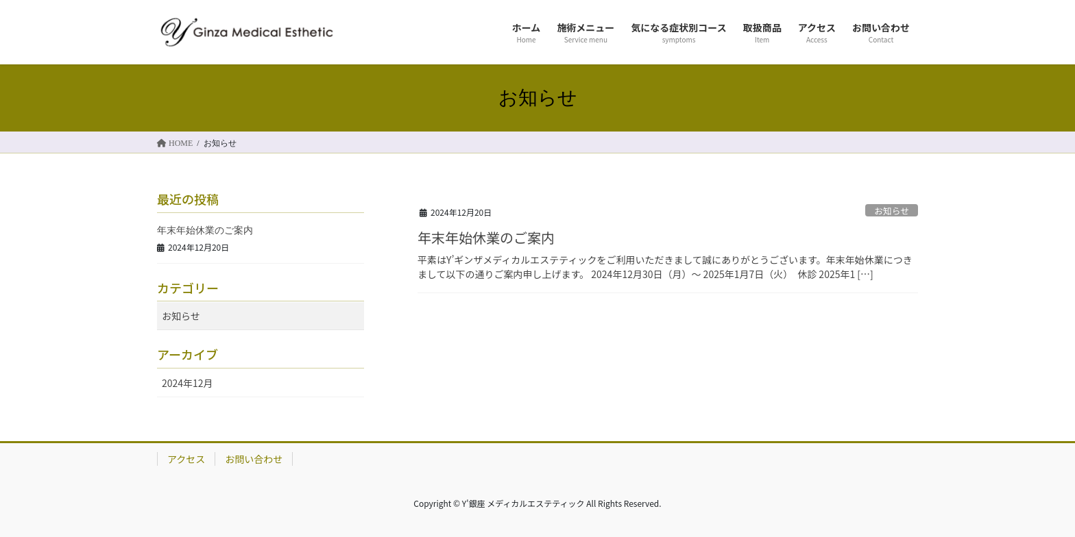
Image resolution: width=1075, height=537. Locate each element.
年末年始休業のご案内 (486, 237)
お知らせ (891, 210)
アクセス (186, 459)
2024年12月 (187, 383)
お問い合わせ (253, 459)
